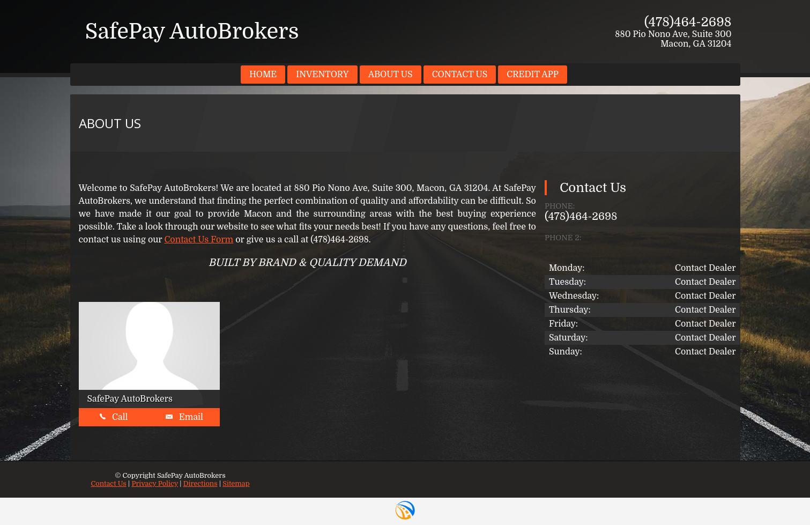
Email (184, 417)
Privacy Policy (154, 483)
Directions (200, 483)
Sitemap (235, 483)
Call (114, 417)
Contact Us (109, 483)
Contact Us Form (198, 240)
